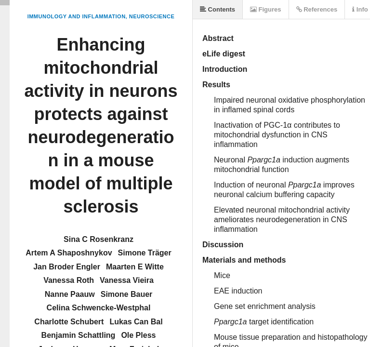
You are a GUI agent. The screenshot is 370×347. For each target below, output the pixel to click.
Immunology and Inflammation (76, 16)
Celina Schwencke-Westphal (99, 308)
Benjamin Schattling (78, 335)
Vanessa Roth (68, 280)
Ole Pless (138, 335)
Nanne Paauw (70, 294)
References (317, 9)
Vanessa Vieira (127, 280)
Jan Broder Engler (66, 267)
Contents (217, 9)
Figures (265, 9)
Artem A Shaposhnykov (69, 253)
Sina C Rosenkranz (98, 239)
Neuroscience (152, 16)
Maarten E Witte (135, 267)
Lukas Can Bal (135, 322)
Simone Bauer (127, 294)
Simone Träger (145, 253)
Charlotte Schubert (69, 322)
